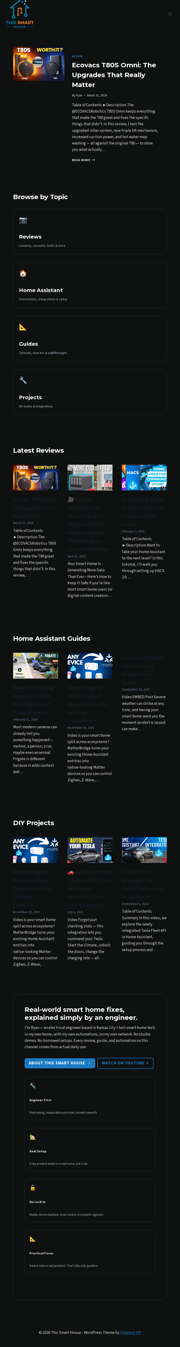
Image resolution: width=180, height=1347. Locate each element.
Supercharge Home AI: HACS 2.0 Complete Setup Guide (143, 512)
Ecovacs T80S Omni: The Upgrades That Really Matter (114, 75)
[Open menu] (170, 14)
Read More (83, 160)
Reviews (30, 237)
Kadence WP (130, 1333)
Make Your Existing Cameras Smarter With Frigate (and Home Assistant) (33, 700)
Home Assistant (41, 290)
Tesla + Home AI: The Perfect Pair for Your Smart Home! (143, 884)
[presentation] (38, 64)
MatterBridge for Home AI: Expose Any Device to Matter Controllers (87, 704)
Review (77, 56)
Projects (30, 397)
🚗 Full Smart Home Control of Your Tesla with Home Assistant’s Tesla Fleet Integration (90, 888)
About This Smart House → (60, 1063)
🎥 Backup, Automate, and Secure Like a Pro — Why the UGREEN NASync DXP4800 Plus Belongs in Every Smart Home (89, 524)
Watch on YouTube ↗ (125, 1063)
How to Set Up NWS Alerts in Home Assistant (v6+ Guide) (143, 670)
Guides (28, 344)
